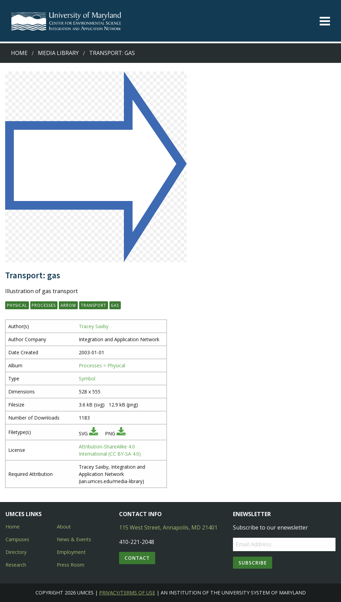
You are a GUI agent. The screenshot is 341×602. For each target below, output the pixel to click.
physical (17, 305)
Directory (16, 552)
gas (115, 305)
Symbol (87, 378)
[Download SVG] (93, 433)
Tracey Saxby (93, 326)
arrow (68, 305)
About (64, 526)
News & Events (74, 539)
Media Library (58, 53)
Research (16, 564)
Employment (71, 552)
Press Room (70, 564)
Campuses (17, 539)
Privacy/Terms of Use (127, 592)
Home (19, 53)
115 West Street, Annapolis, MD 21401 (168, 527)
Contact (137, 558)
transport (93, 305)
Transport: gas (112, 53)
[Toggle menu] (325, 21)
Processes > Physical (102, 365)
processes (44, 305)
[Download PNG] (121, 433)
